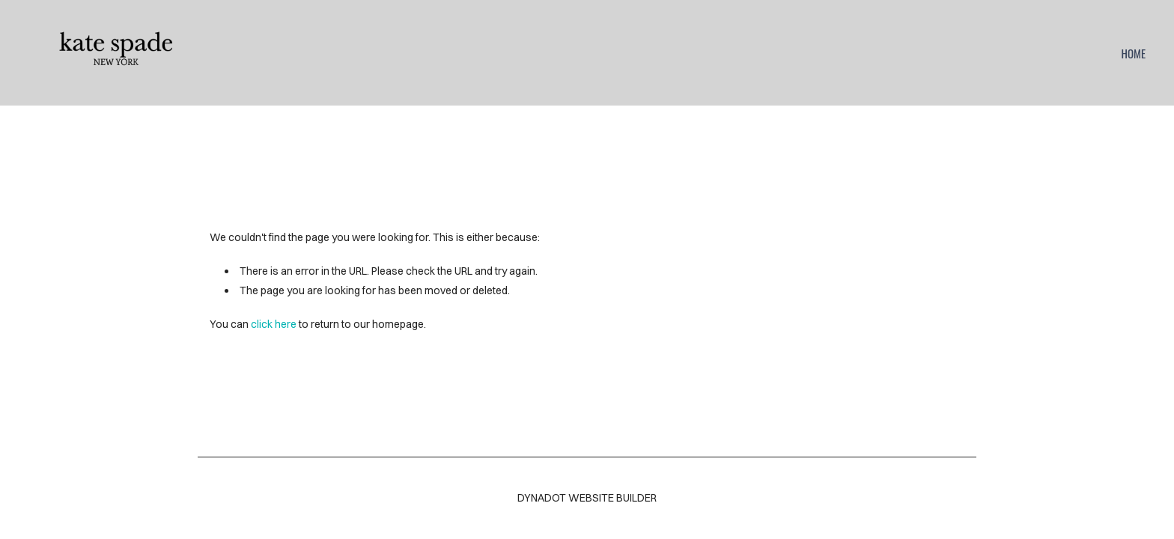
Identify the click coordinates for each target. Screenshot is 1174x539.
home (1133, 53)
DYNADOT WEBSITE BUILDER (587, 498)
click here (273, 324)
